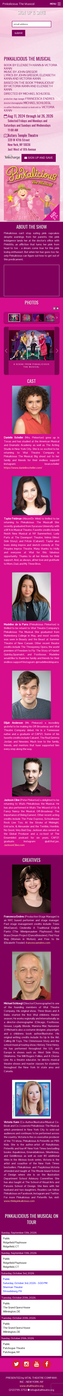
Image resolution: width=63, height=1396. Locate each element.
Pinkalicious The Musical (18, 4)
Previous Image (6, 351)
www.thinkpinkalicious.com (19, 1201)
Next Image (57, 351)
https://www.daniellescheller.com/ (23, 467)
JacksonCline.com (14, 845)
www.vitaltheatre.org (31, 1386)
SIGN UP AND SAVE (38, 157)
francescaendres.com (38, 942)
